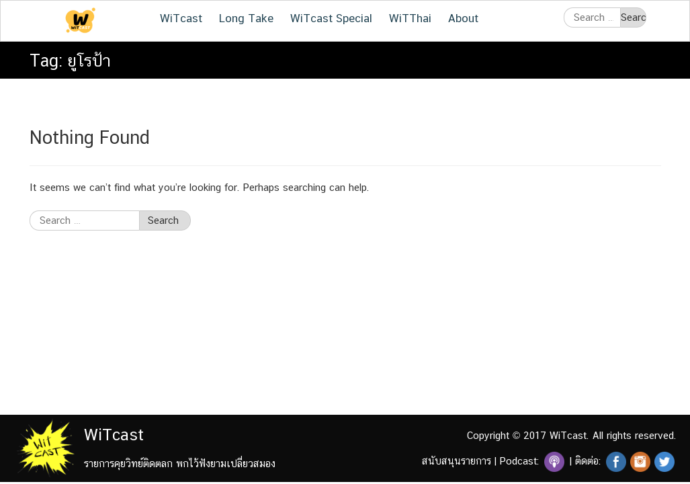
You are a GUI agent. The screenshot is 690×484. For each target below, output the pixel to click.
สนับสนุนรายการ (456, 461)
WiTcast (181, 18)
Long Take (246, 18)
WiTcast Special (331, 18)
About (463, 18)
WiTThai (410, 18)
